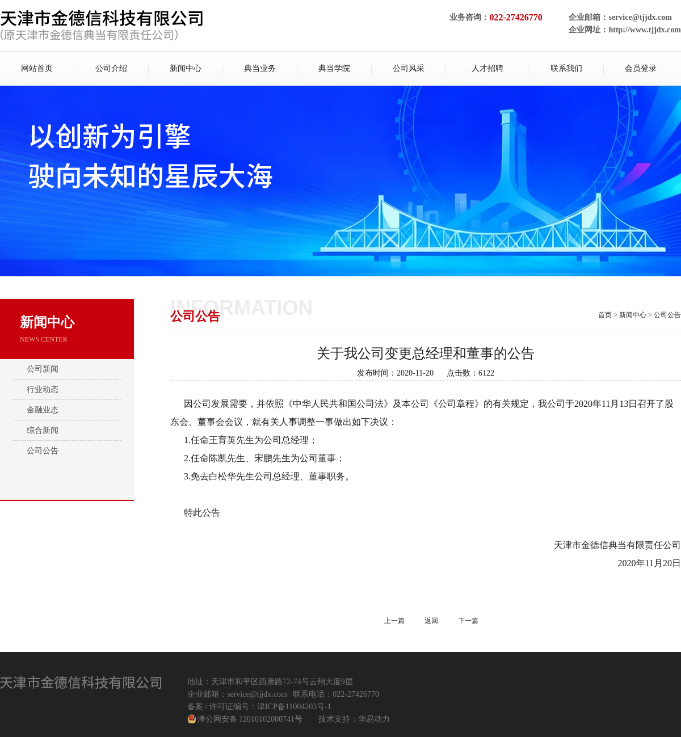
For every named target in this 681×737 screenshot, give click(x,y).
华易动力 (374, 719)
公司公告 (42, 451)
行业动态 (42, 389)
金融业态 (42, 410)
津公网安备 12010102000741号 (250, 719)
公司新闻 (42, 369)
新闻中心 (632, 315)
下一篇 (468, 621)
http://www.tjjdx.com (644, 30)
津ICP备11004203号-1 (294, 706)
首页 (605, 315)
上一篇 (394, 621)
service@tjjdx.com (639, 17)
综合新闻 (42, 430)
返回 (431, 621)
